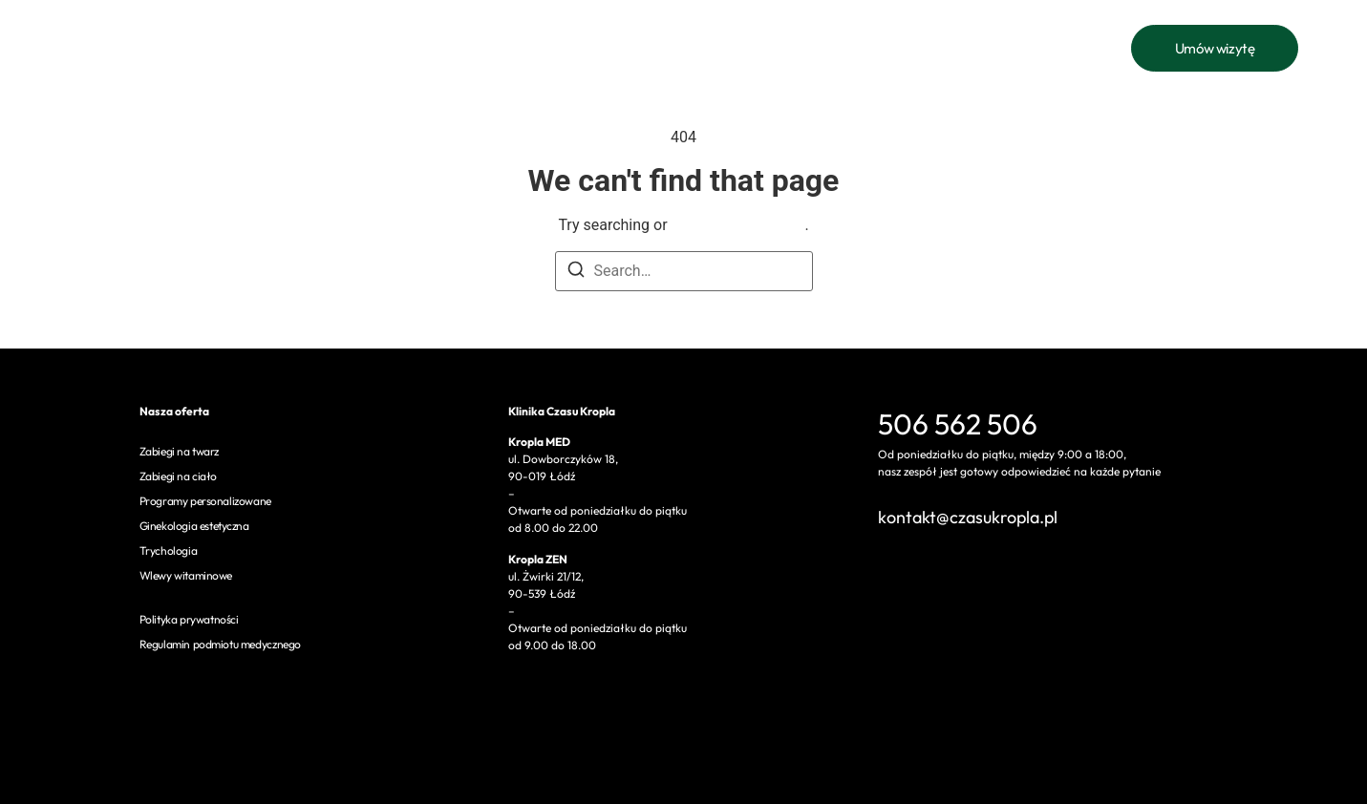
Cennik (466, 47)
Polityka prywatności (189, 619)
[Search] (576, 272)
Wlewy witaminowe (186, 575)
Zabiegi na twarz (179, 451)
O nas (545, 47)
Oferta (384, 47)
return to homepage (738, 225)
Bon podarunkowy (658, 47)
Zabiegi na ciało (178, 476)
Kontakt (764, 47)
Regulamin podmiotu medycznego (220, 644)
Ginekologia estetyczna (194, 525)
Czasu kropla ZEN (870, 47)
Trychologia (168, 550)
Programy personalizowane (205, 501)
